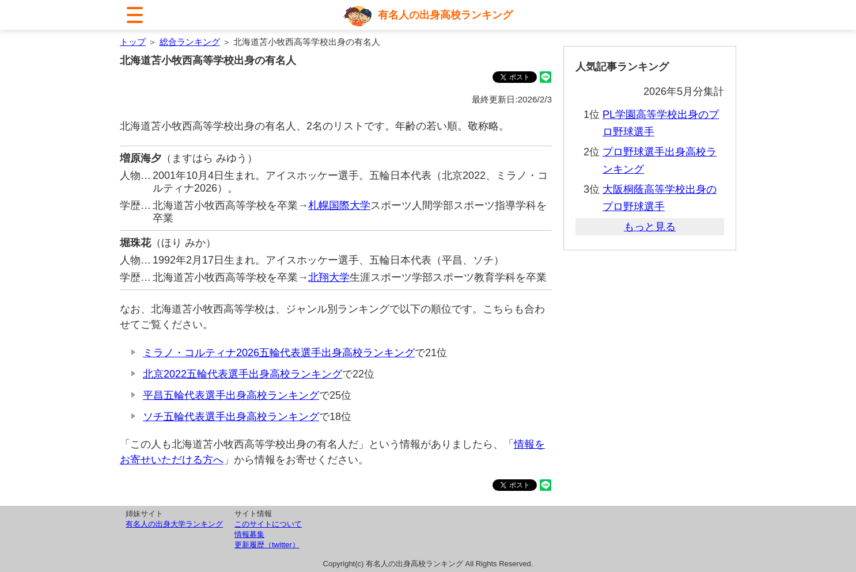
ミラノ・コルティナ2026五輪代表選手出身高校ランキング (279, 353)
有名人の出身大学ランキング (174, 524)
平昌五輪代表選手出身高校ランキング (231, 395)
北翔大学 (329, 277)
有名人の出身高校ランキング (445, 15)
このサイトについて (268, 524)
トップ (133, 42)
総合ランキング (190, 42)
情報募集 (249, 534)
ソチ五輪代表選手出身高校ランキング (231, 416)
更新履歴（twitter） (267, 544)
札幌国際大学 (339, 205)
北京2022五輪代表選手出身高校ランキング (242, 374)
